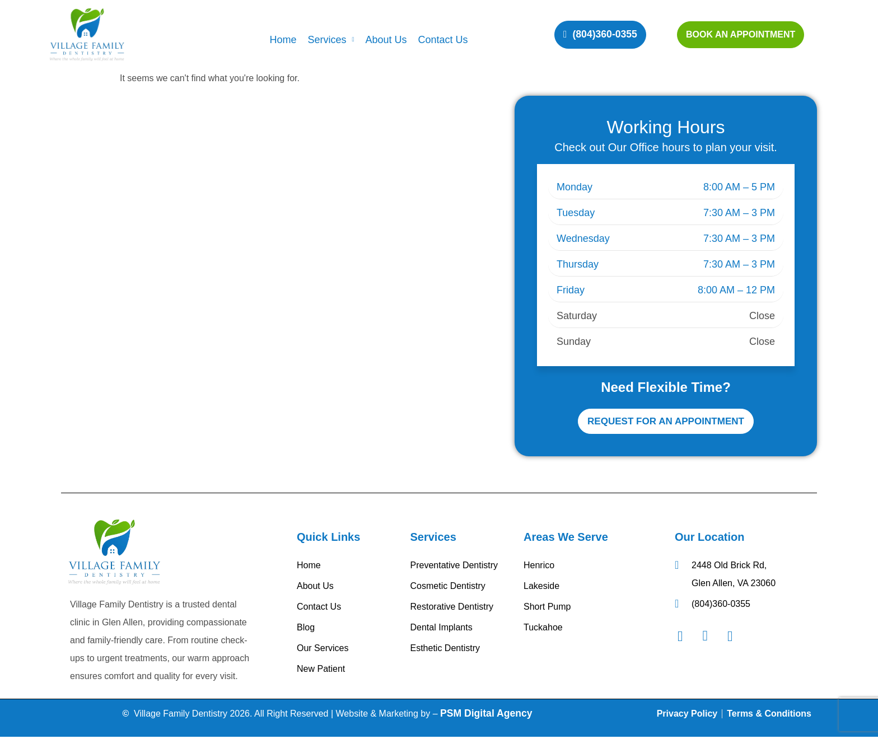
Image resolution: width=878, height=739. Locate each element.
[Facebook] (686, 638)
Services (330, 39)
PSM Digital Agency (486, 716)
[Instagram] (710, 638)
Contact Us (443, 39)
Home (282, 39)
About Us (386, 39)
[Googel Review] (735, 638)
